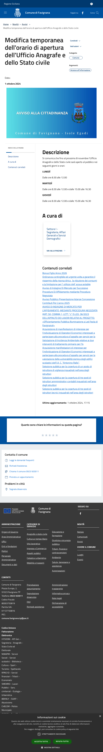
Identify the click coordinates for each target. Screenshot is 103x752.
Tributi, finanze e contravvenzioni (59, 550)
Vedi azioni (76, 46)
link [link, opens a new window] (77, 729)
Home (6, 24)
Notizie (80, 532)
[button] (51, 747)
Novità (15, 24)
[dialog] (51, 732)
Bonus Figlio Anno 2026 (54, 273)
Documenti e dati (9, 564)
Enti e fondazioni (9, 546)
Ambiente (56, 557)
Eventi (80, 559)
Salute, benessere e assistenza (61, 564)
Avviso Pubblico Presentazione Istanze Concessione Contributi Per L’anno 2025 (68, 301)
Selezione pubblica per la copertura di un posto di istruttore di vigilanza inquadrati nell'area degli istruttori (67, 370)
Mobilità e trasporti (35, 562)
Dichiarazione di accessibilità (59, 604)
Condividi (75, 40)
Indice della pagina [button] (15, 148)
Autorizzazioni (58, 570)
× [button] (100, 716)
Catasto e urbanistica (36, 558)
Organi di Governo (10, 532)
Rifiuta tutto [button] (62, 741)
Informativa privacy (61, 593)
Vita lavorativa (33, 543)
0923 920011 (16, 595)
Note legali (57, 598)
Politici (5, 551)
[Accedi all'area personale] (91, 4)
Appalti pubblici (34, 553)
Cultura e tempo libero (37, 538)
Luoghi (80, 554)
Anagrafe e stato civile (37, 534)
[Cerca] (97, 12)
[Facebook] (81, 13)
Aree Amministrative (11, 536)
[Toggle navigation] (5, 12)
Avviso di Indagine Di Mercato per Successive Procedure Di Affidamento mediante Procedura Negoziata (66, 291)
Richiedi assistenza (35, 606)
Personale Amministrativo (9, 557)
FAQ (29, 602)
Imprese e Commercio (36, 548)
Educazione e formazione (58, 533)
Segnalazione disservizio (33, 595)
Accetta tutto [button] (41, 741)
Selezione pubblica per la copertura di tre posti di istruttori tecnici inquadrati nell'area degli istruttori (67, 390)
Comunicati (82, 536)
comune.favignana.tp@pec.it (15, 618)
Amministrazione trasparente (60, 586)
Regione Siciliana (12, 3)
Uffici (4, 541)
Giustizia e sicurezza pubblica (61, 542)
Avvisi (24, 24)
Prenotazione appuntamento (33, 586)
